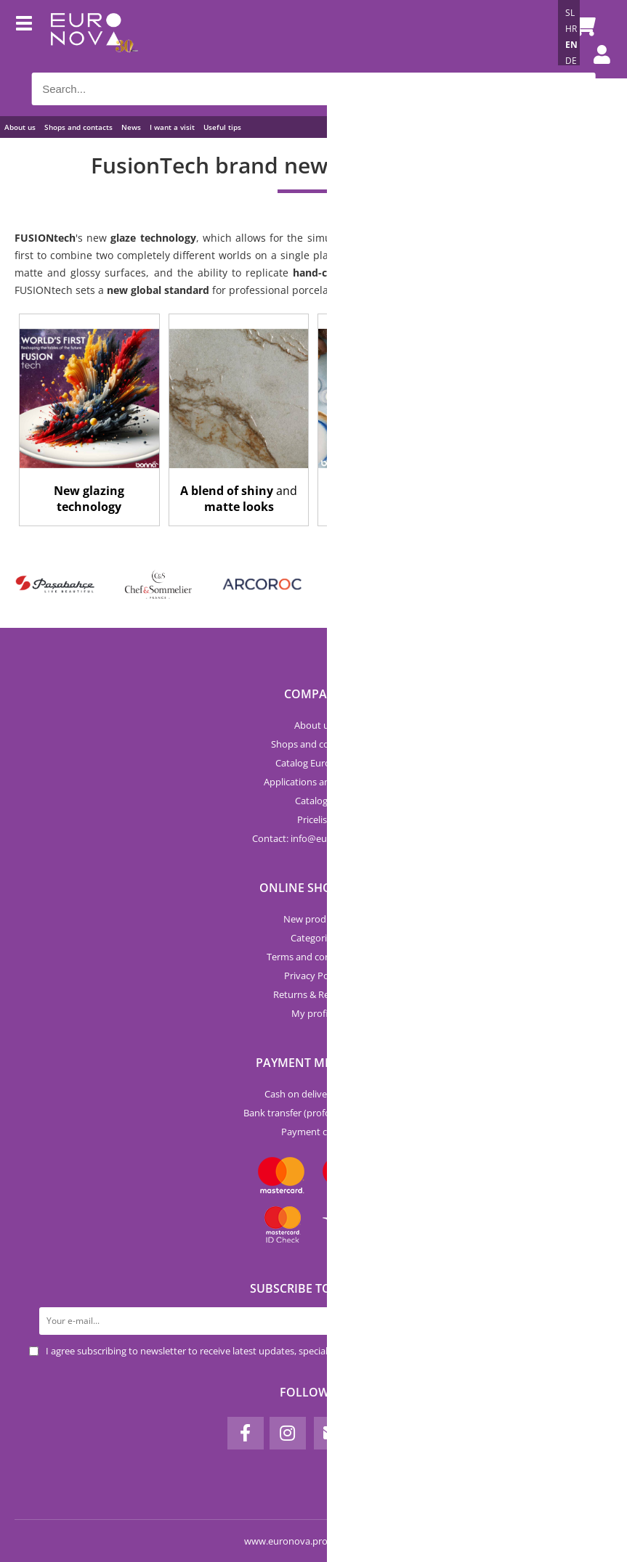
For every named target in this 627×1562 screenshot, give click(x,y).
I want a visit (172, 127)
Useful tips (222, 127)
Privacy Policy (313, 975)
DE (571, 60)
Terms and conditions (313, 956)
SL (570, 13)
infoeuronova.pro (333, 838)
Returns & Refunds (313, 994)
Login (601, 69)
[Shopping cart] (581, 25)
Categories (313, 937)
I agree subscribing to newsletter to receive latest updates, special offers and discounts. (233, 1350)
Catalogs (313, 800)
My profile (313, 1013)
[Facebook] (245, 1433)
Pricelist (314, 819)
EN (571, 44)
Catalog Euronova (313, 762)
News (131, 127)
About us (20, 127)
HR (571, 29)
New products (313, 918)
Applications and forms (313, 781)
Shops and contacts (78, 127)
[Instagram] (288, 1433)
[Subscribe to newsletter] (584, 1321)
